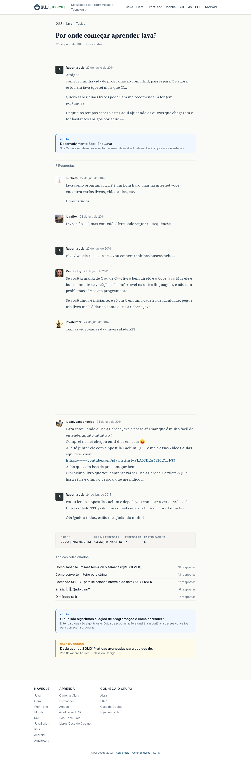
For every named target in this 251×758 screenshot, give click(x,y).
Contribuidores (141, 752)
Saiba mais (122, 752)
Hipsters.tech (109, 712)
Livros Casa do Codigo (75, 723)
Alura (103, 695)
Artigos (64, 707)
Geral (140, 7)
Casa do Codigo (111, 707)
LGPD (156, 752)
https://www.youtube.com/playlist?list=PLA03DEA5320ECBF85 (120, 460)
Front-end (41, 707)
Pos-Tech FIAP (69, 718)
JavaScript (41, 723)
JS (190, 7)
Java (129, 7)
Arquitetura (41, 740)
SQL (182, 7)
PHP (198, 7)
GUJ (58, 23)
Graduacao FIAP (70, 712)
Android (211, 7)
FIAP (103, 701)
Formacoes (67, 701)
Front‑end (155, 7)
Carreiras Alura (69, 695)
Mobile (171, 7)
